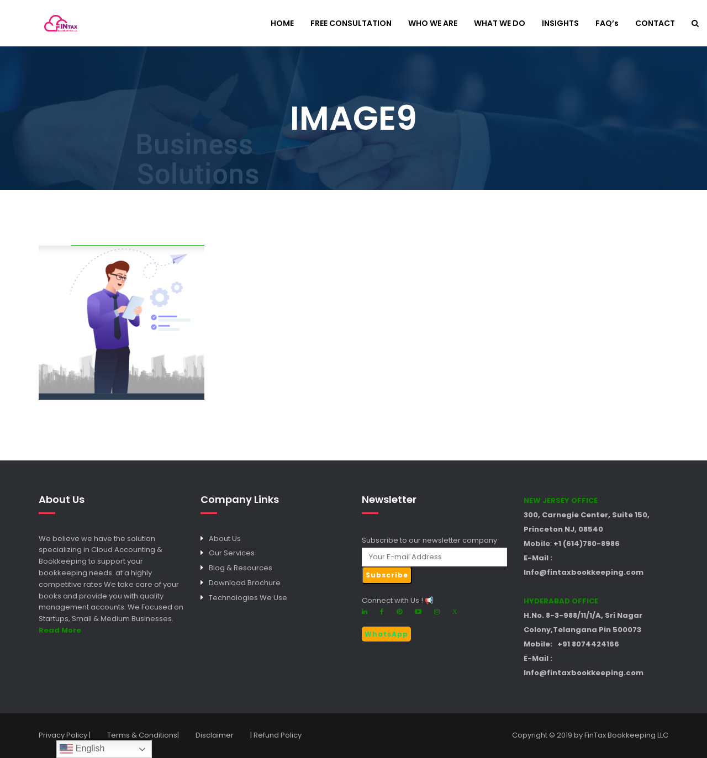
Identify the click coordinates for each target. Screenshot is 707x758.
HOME (282, 24)
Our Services (232, 553)
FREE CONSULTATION (351, 24)
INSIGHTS (560, 24)
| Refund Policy (276, 735)
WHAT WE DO (499, 24)
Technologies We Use (248, 597)
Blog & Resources (240, 568)
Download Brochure (245, 582)
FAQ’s (607, 24)
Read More (60, 630)
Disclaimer (215, 735)
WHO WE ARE (432, 24)
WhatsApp (386, 634)
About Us (225, 538)
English (82, 749)
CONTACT (655, 24)
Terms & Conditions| (143, 735)
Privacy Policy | (65, 735)
